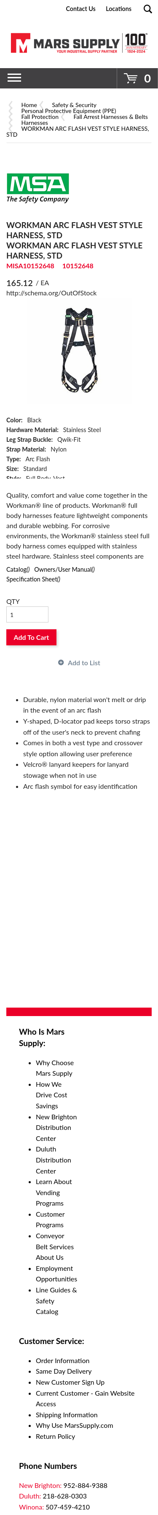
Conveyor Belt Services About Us (55, 1246)
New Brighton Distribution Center (56, 1127)
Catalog (17, 569)
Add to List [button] (84, 662)
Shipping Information (67, 1414)
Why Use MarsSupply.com (74, 1425)
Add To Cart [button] (31, 637)
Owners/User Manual (64, 569)
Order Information (62, 1360)
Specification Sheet (33, 579)
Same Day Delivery (64, 1371)
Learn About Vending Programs (54, 1192)
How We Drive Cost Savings (51, 1095)
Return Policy (55, 1436)
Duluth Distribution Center (53, 1159)
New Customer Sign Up (70, 1382)
